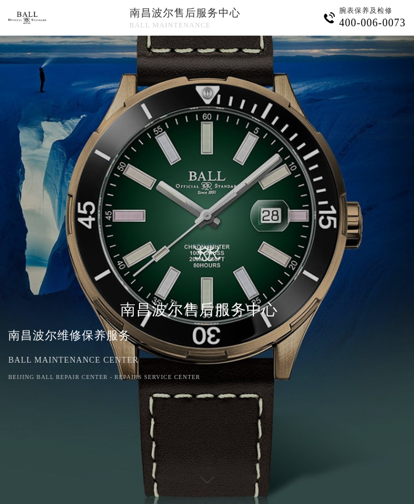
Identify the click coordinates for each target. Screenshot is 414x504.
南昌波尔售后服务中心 (185, 13)
